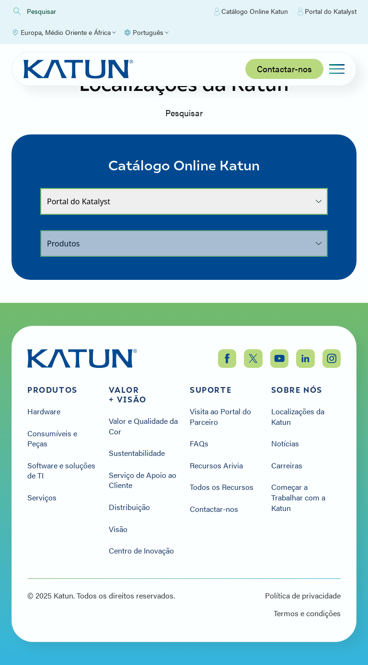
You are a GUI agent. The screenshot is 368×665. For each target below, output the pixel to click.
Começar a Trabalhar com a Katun (298, 497)
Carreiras (286, 465)
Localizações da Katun (297, 416)
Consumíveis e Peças (52, 438)
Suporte (210, 390)
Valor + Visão (128, 394)
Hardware (43, 411)
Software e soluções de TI (61, 470)
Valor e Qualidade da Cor (143, 426)
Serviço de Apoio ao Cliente (142, 480)
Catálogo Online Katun (251, 11)
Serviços (42, 497)
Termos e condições (307, 613)
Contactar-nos (284, 69)
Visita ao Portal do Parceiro (220, 416)
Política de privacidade (303, 595)
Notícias (285, 443)
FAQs (199, 443)
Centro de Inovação (141, 550)
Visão (118, 529)
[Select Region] (64, 32)
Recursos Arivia (216, 465)
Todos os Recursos (221, 487)
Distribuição (129, 507)
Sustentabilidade (137, 453)
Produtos (52, 390)
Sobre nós (296, 390)
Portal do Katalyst (327, 11)
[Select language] (146, 32)
